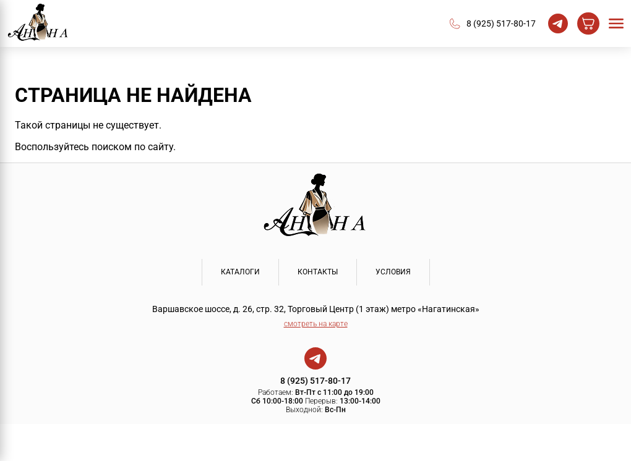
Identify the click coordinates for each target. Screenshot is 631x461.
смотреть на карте (316, 324)
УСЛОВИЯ (393, 272)
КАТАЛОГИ (240, 272)
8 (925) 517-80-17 (493, 24)
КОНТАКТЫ (318, 272)
